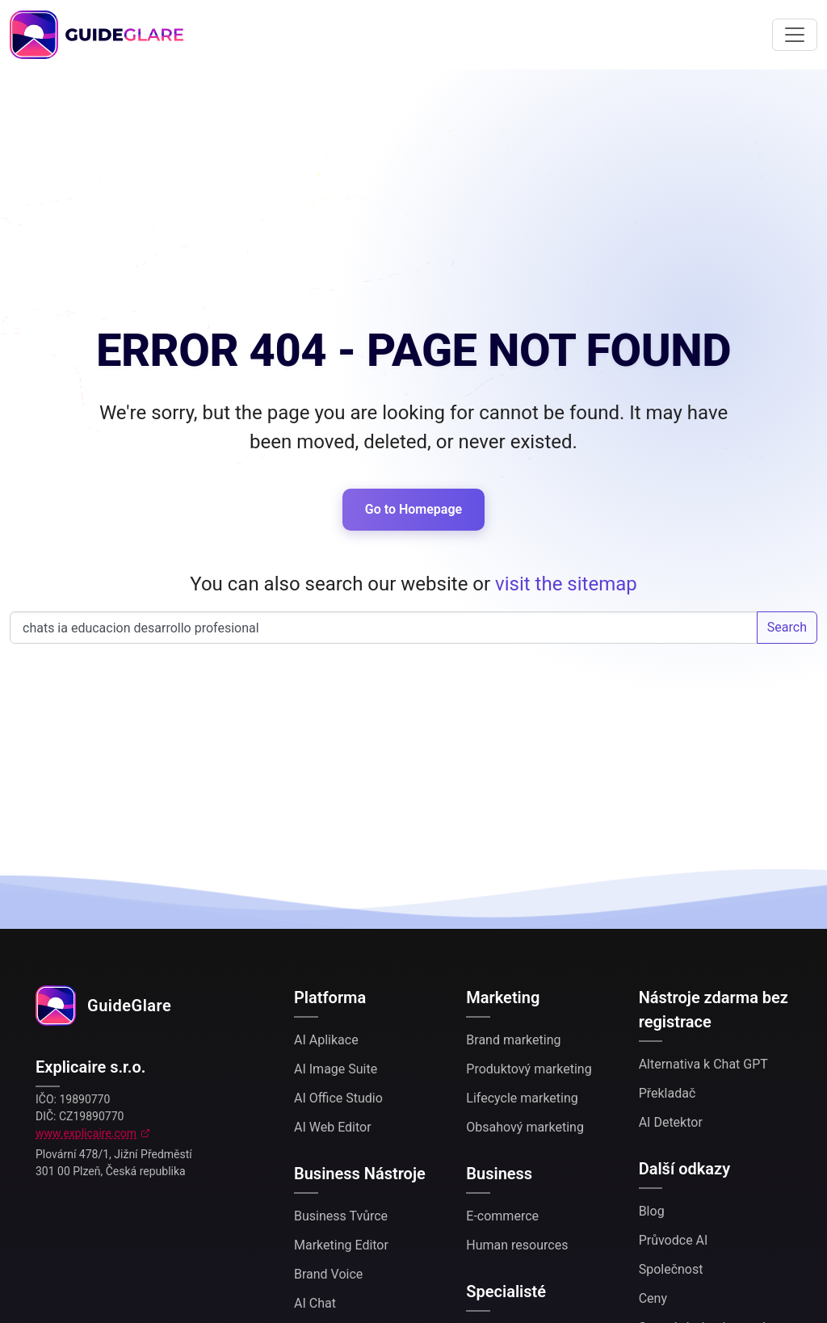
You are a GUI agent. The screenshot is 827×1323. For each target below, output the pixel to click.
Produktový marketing (528, 1069)
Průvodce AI (673, 1240)
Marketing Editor (341, 1245)
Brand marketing (513, 1040)
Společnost (671, 1269)
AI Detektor (671, 1122)
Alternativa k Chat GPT (703, 1064)
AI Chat (315, 1303)
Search (787, 627)
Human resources (517, 1245)
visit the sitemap (566, 584)
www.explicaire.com (86, 1133)
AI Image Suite (335, 1069)
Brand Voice (328, 1274)
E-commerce (502, 1216)
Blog (652, 1211)
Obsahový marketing (525, 1127)
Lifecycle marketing (521, 1098)
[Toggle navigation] (794, 35)
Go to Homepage (413, 509)
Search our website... (384, 627)
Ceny (653, 1298)
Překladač (667, 1093)
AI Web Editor (333, 1127)
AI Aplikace (326, 1040)
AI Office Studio (338, 1098)
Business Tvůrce (341, 1216)
